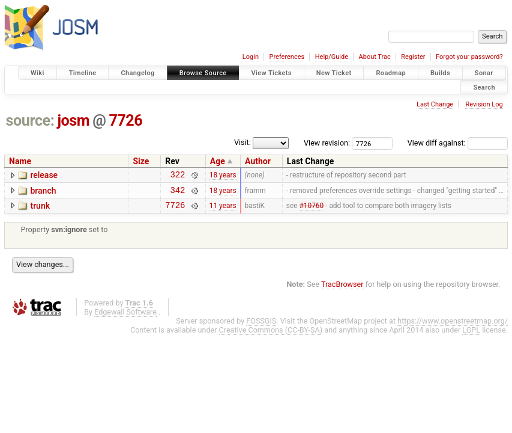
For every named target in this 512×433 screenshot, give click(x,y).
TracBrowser (342, 289)
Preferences (286, 57)
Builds (440, 73)
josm (73, 120)
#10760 (311, 210)
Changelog (137, 73)
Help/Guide (331, 57)
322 (177, 176)
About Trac (375, 57)
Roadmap (391, 73)
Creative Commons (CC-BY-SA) (271, 335)
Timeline (83, 73)
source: (30, 120)
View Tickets (271, 73)
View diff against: (458, 142)
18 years (222, 176)
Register (413, 57)
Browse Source (203, 73)
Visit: (242, 142)
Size (141, 161)
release (44, 175)
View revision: (327, 142)
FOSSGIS (261, 326)
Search (484, 87)
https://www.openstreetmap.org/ (452, 326)
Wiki (37, 73)
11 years (222, 210)
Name (20, 161)
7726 (125, 120)
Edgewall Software (125, 317)
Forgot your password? (469, 57)
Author (258, 161)
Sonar (484, 73)
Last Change (435, 104)
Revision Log (483, 104)
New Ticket (334, 73)
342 (177, 193)
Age (217, 161)
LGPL (471, 335)
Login (250, 57)
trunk (40, 209)
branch (43, 192)
